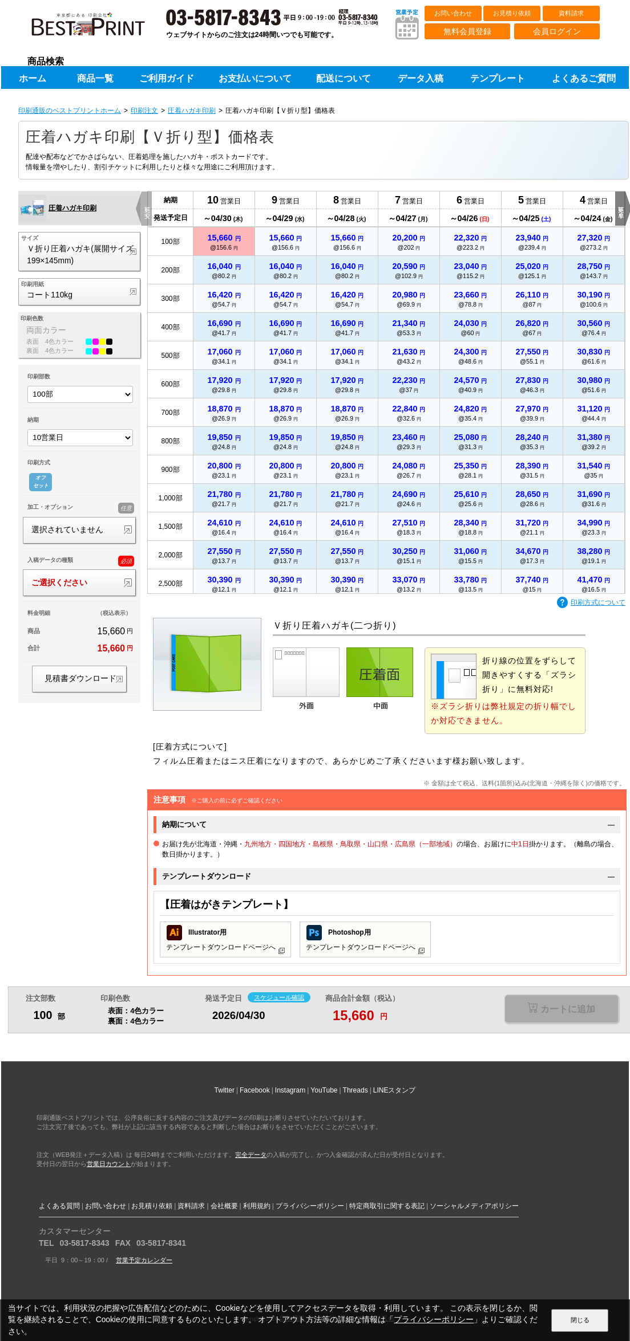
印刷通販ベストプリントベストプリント (98, 28)
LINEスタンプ (394, 1090)
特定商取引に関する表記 (387, 1206)
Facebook (255, 1090)
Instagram (290, 1090)
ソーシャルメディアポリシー (474, 1206)
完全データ (250, 1154)
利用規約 (256, 1206)
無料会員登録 (467, 31)
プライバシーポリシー (310, 1206)
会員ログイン (557, 31)
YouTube (323, 1090)
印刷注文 (144, 111)
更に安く (147, 208)
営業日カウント (109, 1163)
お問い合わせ (453, 13)
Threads (355, 1090)
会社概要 (224, 1206)
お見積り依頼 (512, 13)
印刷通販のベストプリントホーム (69, 111)
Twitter (225, 1090)
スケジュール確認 (279, 997)
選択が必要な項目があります (561, 1009)
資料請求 (571, 13)
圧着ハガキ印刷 (192, 111)
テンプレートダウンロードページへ (225, 939)
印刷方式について (591, 603)
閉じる (580, 1319)
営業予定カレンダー (144, 1260)
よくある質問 (59, 1206)
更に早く (620, 208)
